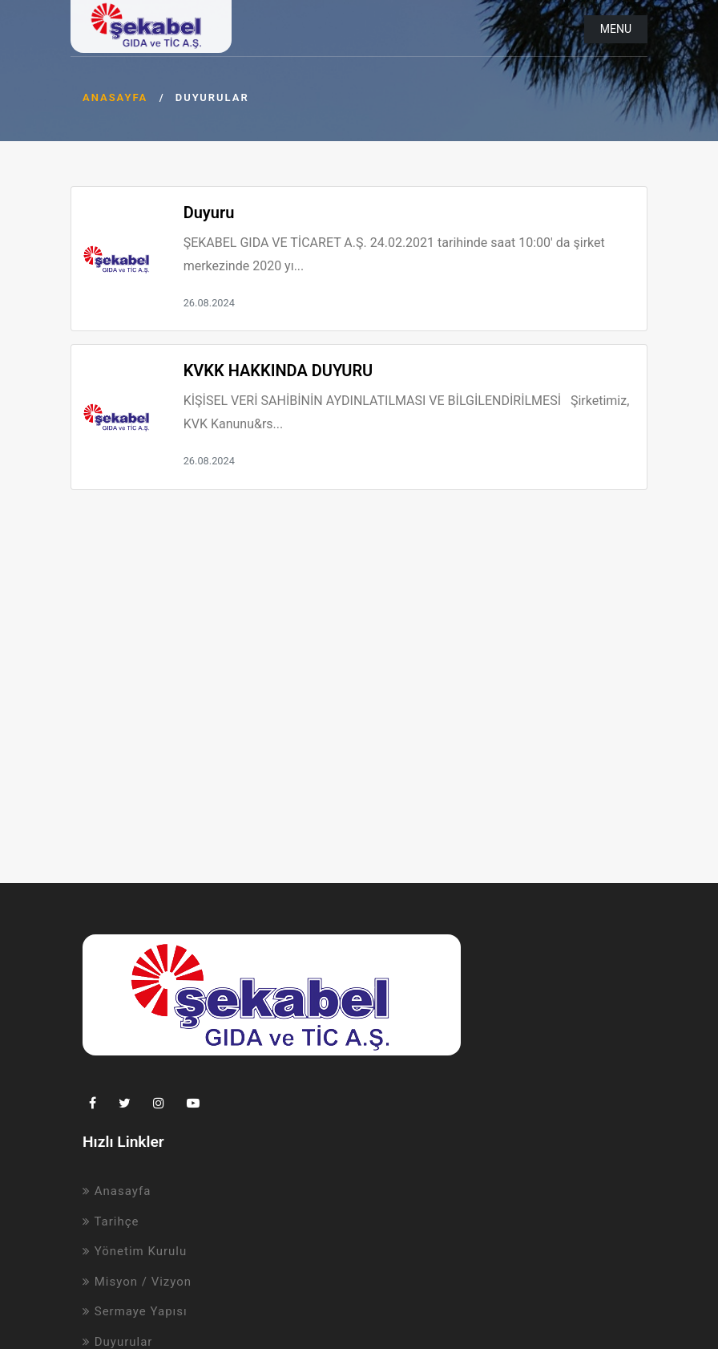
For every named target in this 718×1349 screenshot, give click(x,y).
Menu (615, 28)
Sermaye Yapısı (135, 1311)
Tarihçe (111, 1221)
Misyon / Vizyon (137, 1281)
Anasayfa (115, 97)
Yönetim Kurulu (135, 1251)
